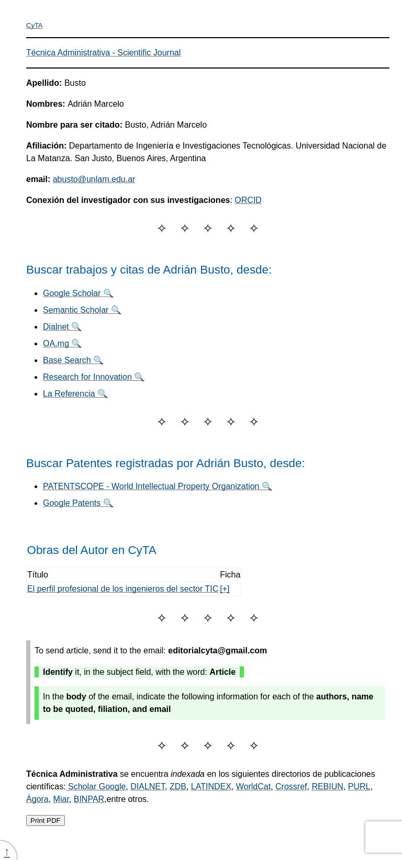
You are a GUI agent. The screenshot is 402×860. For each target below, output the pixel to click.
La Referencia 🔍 (75, 393)
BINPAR (89, 799)
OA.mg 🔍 (62, 343)
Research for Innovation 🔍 (93, 376)
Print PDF (45, 820)
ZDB (178, 786)
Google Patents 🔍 (78, 503)
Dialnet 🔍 (62, 326)
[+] (224, 588)
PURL (359, 786)
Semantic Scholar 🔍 (82, 309)
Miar (61, 799)
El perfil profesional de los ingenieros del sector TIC (122, 588)
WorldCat (253, 786)
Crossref (291, 786)
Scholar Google (96, 786)
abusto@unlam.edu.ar (94, 179)
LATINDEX (211, 786)
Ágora (37, 799)
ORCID (248, 200)
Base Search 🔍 (73, 360)
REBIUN (327, 786)
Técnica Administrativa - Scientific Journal (103, 52)
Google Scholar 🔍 (78, 293)
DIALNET (147, 786)
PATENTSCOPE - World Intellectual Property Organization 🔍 (157, 486)
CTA (34, 25)
